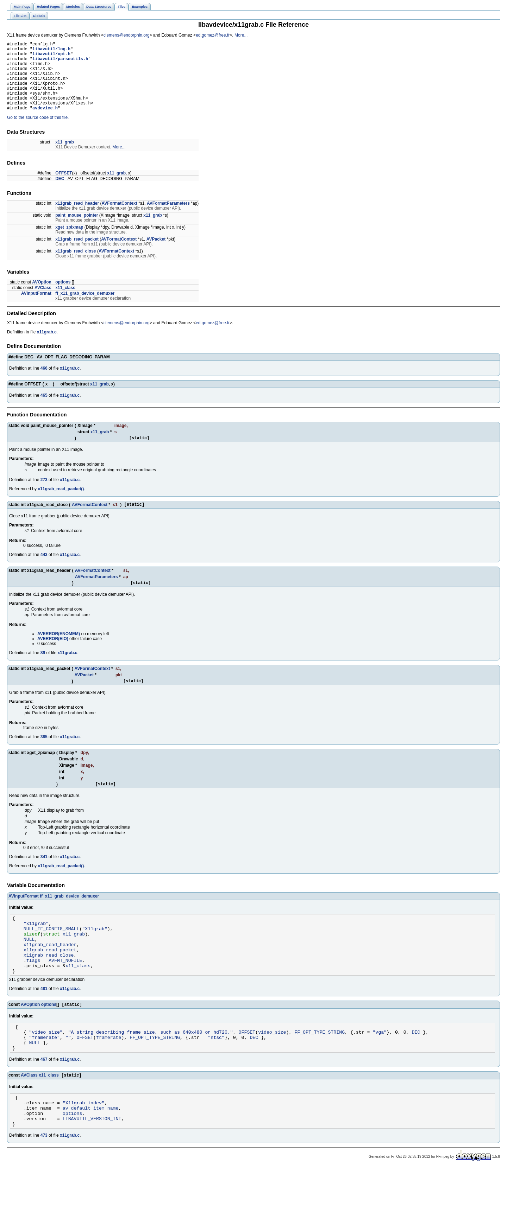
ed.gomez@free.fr (213, 35)
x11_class (65, 302)
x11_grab (64, 156)
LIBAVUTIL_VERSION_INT (92, 1162)
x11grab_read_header (77, 218)
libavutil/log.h (51, 51)
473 (44, 1179)
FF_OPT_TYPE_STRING (319, 1066)
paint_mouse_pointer (76, 230)
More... (241, 35)
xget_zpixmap (69, 242)
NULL (29, 964)
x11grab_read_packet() (61, 504)
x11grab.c (47, 346)
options (62, 296)
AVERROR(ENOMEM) (58, 651)
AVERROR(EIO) (52, 656)
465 (44, 410)
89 (42, 670)
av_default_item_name (91, 1149)
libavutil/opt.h (51, 57)
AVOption (41, 296)
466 (44, 383)
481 (44, 1020)
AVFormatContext (119, 218)
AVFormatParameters (168, 218)
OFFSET (63, 187)
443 (44, 571)
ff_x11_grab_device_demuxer (84, 308)
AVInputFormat (36, 308)
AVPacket (155, 253)
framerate (108, 1073)
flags (33, 990)
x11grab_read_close (75, 265)
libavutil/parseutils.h (60, 63)
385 (44, 755)
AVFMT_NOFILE (65, 990)
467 (44, 1096)
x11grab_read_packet (77, 253)
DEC (59, 193)
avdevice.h (45, 123)
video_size (272, 1066)
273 (44, 495)
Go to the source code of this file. (38, 132)
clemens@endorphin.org (127, 35)
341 (44, 876)
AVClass (43, 302)
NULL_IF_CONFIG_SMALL (52, 952)
